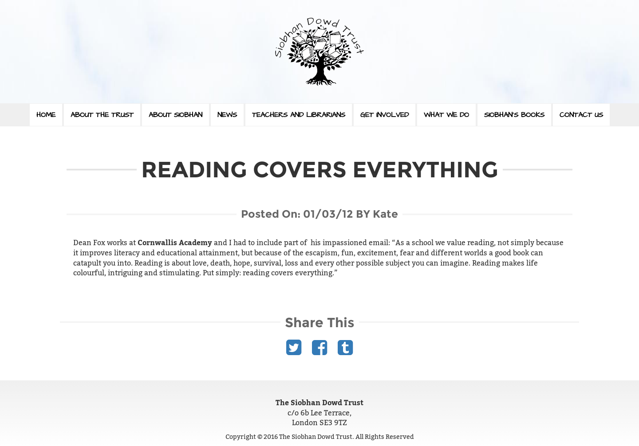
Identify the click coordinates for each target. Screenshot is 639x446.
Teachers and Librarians (298, 115)
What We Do (446, 115)
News (227, 115)
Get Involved (384, 115)
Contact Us (581, 115)
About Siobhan (175, 115)
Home (45, 115)
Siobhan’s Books (514, 115)
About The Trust (102, 115)
